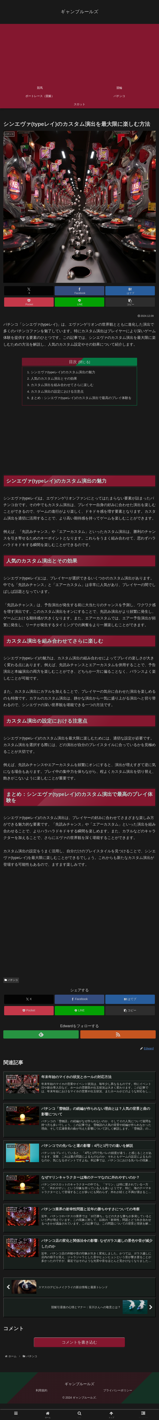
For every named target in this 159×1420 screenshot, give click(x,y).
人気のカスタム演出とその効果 (54, 379)
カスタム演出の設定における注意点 (57, 392)
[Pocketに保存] (29, 302)
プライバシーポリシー (117, 1394)
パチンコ (11, 981)
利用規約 (41, 1394)
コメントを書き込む (79, 1345)
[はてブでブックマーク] (130, 290)
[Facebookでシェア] (79, 290)
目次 (73, 361)
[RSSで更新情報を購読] (118, 1036)
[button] (130, 302)
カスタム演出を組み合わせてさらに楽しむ (62, 386)
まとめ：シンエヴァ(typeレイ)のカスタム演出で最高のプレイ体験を (81, 399)
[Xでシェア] (29, 290)
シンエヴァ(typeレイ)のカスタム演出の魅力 (63, 372)
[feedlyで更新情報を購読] (41, 1036)
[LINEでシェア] (79, 302)
